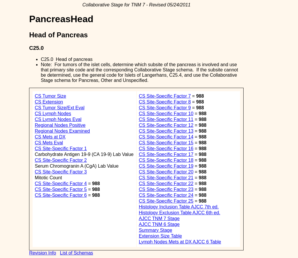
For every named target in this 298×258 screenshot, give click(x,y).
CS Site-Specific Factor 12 (166, 125)
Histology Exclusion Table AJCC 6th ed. (179, 212)
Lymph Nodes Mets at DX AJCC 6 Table (180, 241)
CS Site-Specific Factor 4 (61, 183)
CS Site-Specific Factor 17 (166, 154)
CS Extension (49, 101)
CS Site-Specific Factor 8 (165, 101)
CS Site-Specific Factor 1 (61, 148)
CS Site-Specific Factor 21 (166, 177)
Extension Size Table (160, 236)
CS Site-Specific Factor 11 (166, 119)
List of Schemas (76, 252)
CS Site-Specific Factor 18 (166, 160)
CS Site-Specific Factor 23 (166, 189)
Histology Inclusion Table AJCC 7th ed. (179, 206)
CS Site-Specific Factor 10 (166, 113)
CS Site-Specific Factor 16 (166, 148)
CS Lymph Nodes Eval (58, 119)
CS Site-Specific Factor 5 (61, 189)
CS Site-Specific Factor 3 (61, 171)
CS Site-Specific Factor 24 (166, 195)
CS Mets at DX (50, 136)
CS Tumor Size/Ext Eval (59, 107)
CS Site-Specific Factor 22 (166, 183)
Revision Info (42, 252)
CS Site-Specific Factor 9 (165, 107)
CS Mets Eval (49, 142)
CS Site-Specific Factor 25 (166, 201)
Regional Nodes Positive (60, 125)
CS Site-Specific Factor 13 (166, 131)
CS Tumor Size (50, 96)
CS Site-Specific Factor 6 (61, 195)
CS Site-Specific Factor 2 (61, 160)
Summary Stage (155, 230)
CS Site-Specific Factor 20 (166, 171)
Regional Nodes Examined (62, 131)
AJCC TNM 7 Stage (159, 218)
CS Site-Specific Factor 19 (166, 166)
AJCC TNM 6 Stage (159, 224)
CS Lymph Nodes (53, 113)
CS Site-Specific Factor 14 (166, 136)
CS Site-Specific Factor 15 (166, 142)
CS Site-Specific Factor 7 (165, 96)
